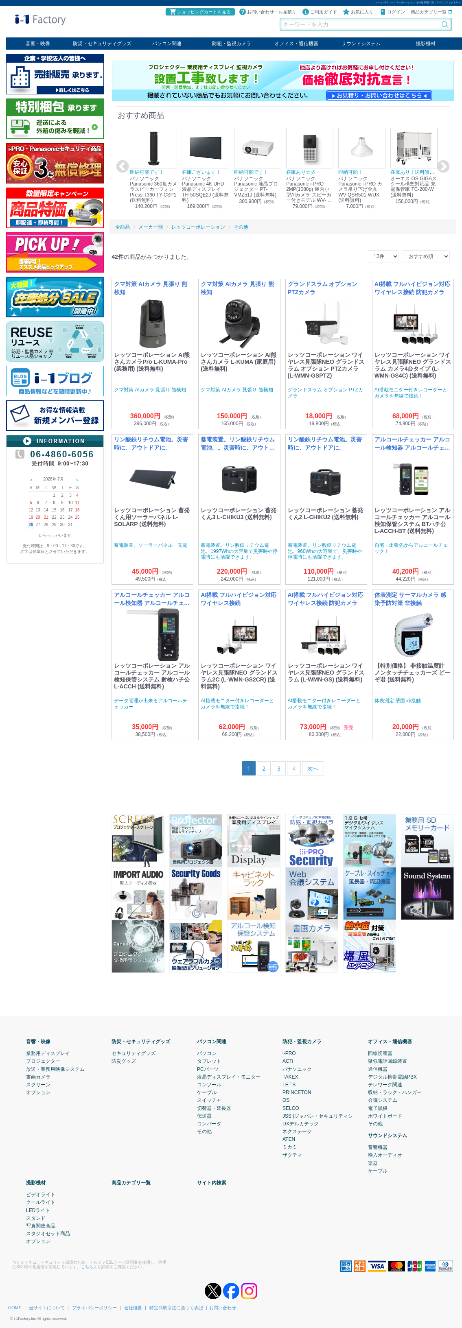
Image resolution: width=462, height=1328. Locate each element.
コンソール (209, 1085)
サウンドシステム (361, 43)
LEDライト (38, 1210)
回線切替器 (380, 1053)
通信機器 (378, 1069)
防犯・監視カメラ (231, 43)
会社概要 (133, 1307)
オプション (38, 1092)
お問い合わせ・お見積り (267, 11)
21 (46, 517)
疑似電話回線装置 (387, 1061)
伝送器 (204, 1115)
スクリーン (38, 1085)
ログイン (392, 11)
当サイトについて (47, 1307)
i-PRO (289, 1053)
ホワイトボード (385, 1115)
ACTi (287, 1061)
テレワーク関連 (385, 1085)
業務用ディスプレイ (48, 1053)
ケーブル (207, 1092)
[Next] (313, 768)
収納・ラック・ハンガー (395, 1092)
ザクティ (292, 1155)
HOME (15, 1307)
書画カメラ (38, 1077)
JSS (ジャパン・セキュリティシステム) (325, 1115)
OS (285, 1100)
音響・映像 (38, 43)
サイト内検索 (211, 1183)
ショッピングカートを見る (200, 11)
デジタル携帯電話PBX (392, 1077)
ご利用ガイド (319, 11)
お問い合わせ (222, 1307)
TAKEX (290, 1077)
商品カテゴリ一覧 (431, 11)
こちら (87, 1266)
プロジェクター (43, 1061)
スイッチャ (209, 1100)
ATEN (288, 1139)
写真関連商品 (40, 1226)
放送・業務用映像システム (55, 1069)
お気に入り (358, 11)
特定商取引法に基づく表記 (176, 1307)
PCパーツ (208, 1069)
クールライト (40, 1202)
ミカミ (289, 1147)
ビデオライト (40, 1194)
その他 (204, 1131)
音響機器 (378, 1147)
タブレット (209, 1061)
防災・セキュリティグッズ (102, 43)
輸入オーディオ (385, 1155)
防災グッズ (124, 1061)
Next (442, 167)
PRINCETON (296, 1092)
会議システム (382, 1100)
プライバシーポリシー (94, 1307)
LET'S (289, 1085)
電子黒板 (378, 1108)
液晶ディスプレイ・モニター (229, 1077)
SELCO (290, 1108)
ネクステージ (297, 1131)
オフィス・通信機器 (296, 43)
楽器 (373, 1163)
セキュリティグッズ (133, 1053)
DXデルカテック (300, 1124)
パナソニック (297, 1069)
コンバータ (209, 1124)
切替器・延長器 (214, 1108)
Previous (121, 167)
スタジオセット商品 (48, 1233)
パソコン (207, 1053)
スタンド (36, 1218)
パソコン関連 (167, 43)
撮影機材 (426, 43)
